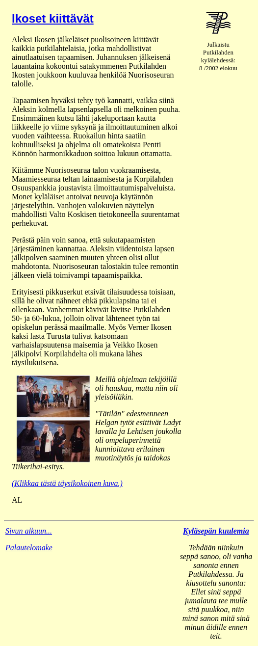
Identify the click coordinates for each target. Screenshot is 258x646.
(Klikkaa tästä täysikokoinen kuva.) (67, 483)
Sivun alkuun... (28, 531)
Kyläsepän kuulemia (216, 531)
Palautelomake (28, 547)
